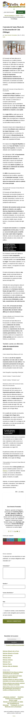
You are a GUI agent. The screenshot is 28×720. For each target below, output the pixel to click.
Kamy (14, 716)
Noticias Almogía (7, 655)
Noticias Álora (7, 657)
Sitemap (6, 705)
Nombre (5, 583)
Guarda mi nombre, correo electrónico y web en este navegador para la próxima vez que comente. (14, 613)
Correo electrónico (8, 592)
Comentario (6, 565)
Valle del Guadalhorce (9, 15)
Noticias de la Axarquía (13, 706)
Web (4, 601)
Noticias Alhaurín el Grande (10, 653)
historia (5, 470)
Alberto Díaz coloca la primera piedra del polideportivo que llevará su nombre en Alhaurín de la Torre (13, 688)
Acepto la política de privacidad (15, 645)
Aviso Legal (13, 700)
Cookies (21, 697)
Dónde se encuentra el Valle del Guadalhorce (13, 702)
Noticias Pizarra (7, 664)
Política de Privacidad (13, 698)
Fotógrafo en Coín (17, 705)
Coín (22, 15)
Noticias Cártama (8, 659)
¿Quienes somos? (9, 697)
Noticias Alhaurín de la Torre (11, 651)
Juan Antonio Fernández (11, 35)
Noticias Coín (6, 661)
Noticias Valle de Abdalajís (10, 666)
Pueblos (17, 15)
